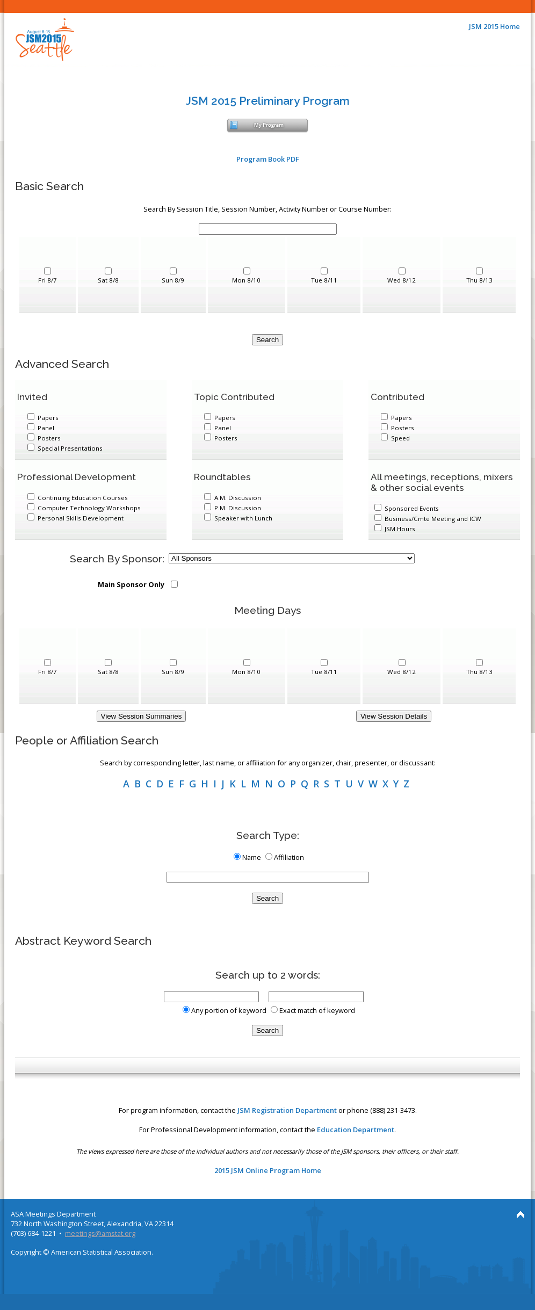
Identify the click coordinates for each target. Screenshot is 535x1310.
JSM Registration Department (287, 1110)
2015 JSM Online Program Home (267, 1170)
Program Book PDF (267, 159)
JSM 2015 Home (494, 26)
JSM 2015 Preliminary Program (268, 100)
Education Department (355, 1129)
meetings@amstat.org (100, 1233)
